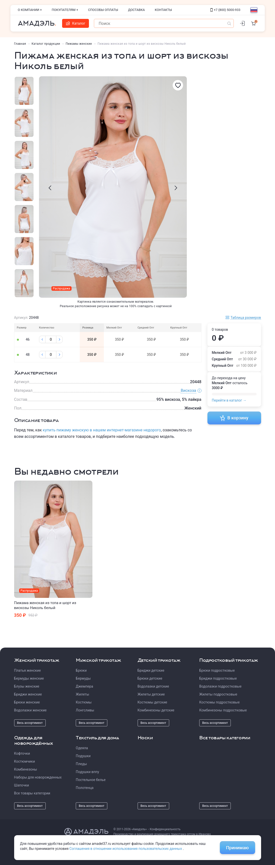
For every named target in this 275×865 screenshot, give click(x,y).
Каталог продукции (46, 43)
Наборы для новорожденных (38, 777)
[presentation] (50, 188)
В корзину (234, 418)
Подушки (83, 756)
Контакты (163, 10)
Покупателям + (65, 10)
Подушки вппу (87, 772)
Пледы (81, 764)
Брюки (81, 670)
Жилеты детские (151, 694)
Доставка (136, 10)
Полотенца (84, 788)
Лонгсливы (85, 710)
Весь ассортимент (30, 723)
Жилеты (82, 694)
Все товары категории (32, 793)
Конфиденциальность (165, 829)
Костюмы (84, 702)
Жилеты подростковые (218, 694)
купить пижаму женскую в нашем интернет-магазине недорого (102, 430)
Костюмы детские (152, 702)
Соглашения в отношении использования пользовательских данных (126, 849)
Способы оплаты (103, 10)
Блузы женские (26, 686)
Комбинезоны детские (156, 710)
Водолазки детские (153, 686)
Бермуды (83, 678)
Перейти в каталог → (229, 400)
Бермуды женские (29, 678)
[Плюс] (59, 339)
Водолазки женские (30, 710)
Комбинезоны (25, 769)
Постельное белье (91, 780)
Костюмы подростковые (219, 702)
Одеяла (82, 748)
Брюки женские (27, 702)
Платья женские (27, 670)
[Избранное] (178, 85)
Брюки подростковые (217, 670)
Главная (20, 43)
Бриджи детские (151, 670)
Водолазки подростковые (220, 686)
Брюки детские (150, 678)
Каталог (75, 23)
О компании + (30, 10)
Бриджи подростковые (218, 678)
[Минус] (42, 339)
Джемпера (84, 686)
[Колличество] (50, 339)
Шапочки (21, 785)
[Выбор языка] (253, 10)
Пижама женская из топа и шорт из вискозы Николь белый (45, 605)
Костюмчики (24, 761)
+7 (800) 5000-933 (225, 10)
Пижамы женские (79, 43)
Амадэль (36, 23)
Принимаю (237, 847)
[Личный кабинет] (242, 23)
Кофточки (22, 753)
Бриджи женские (28, 694)
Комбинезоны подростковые (223, 710)
